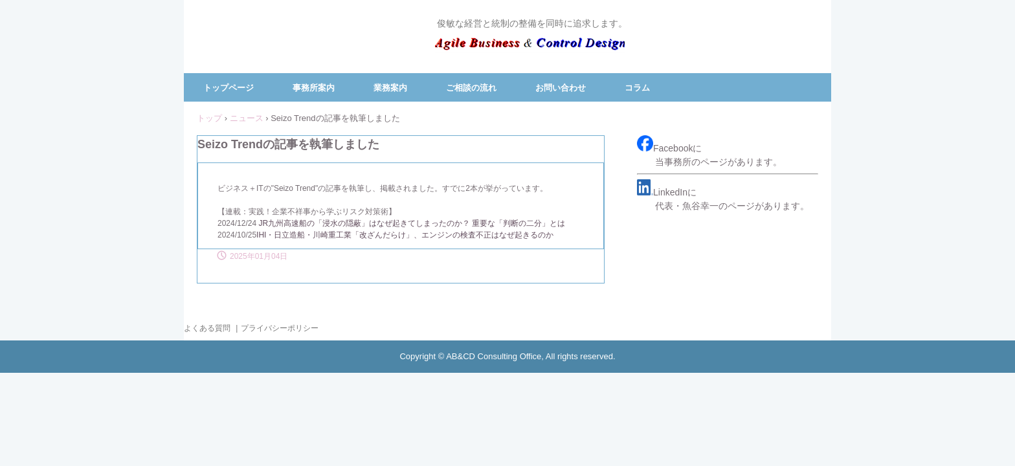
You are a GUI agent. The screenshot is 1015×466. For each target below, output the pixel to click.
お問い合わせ (560, 88)
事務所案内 (314, 88)
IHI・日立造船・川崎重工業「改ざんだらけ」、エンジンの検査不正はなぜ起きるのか (404, 234)
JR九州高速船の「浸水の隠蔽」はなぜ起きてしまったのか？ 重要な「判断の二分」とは (411, 223)
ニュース (246, 118)
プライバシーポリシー (279, 328)
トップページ (228, 88)
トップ (209, 118)
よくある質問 (207, 328)
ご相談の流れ (471, 88)
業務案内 (390, 88)
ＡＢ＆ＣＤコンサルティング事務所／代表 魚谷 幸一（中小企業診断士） (530, 47)
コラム (637, 88)
